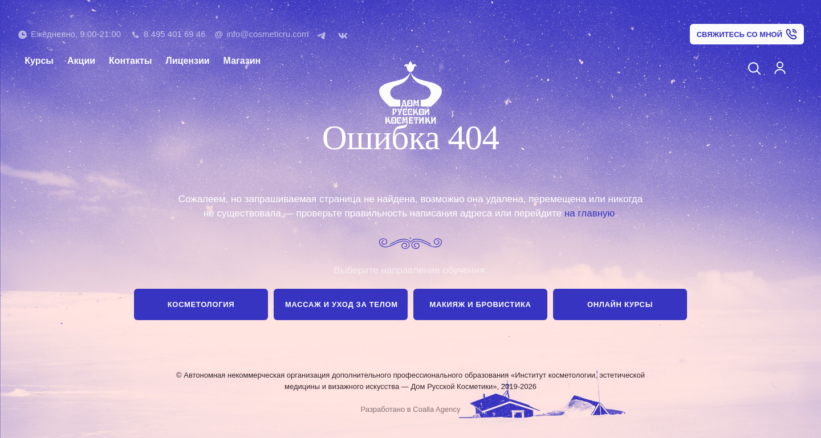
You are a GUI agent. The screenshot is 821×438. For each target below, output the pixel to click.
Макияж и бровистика (480, 304)
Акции (81, 61)
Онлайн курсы (620, 304)
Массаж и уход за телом (341, 304)
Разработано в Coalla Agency (411, 409)
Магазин (242, 61)
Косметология (201, 304)
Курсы (39, 61)
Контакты (130, 61)
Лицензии (188, 61)
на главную (589, 213)
